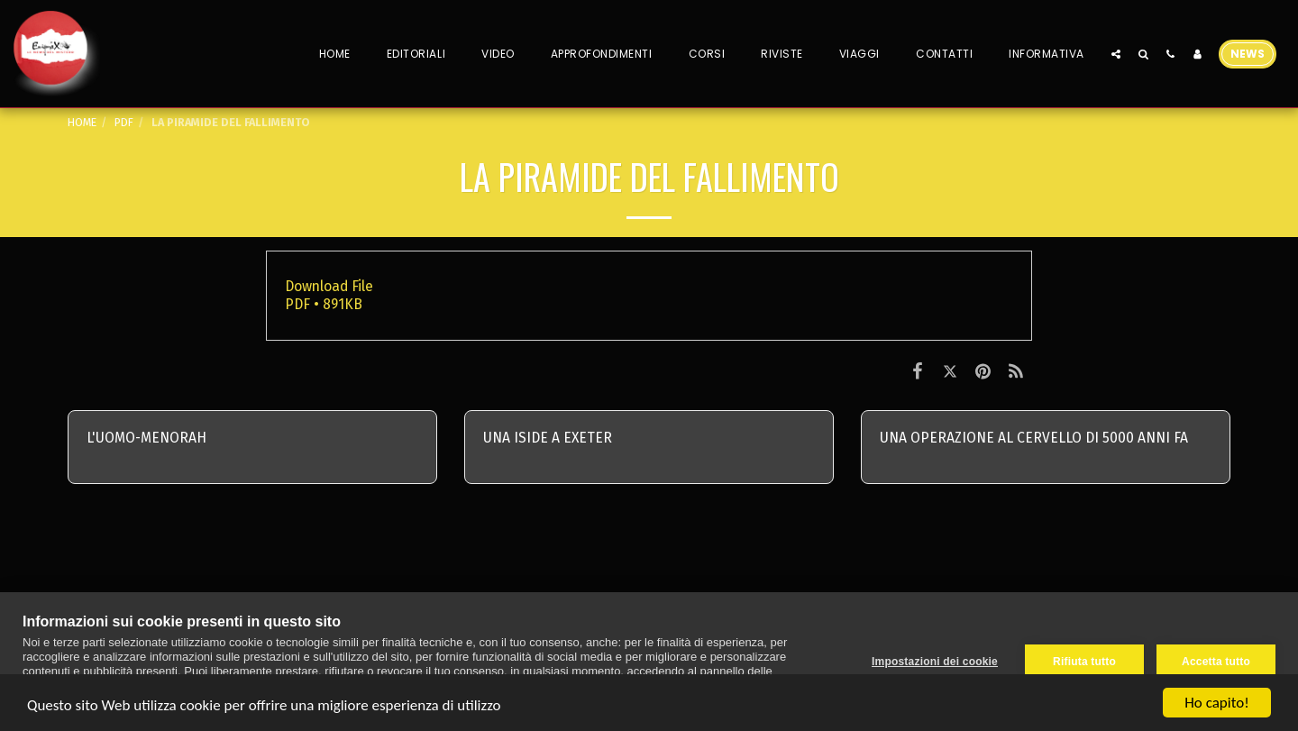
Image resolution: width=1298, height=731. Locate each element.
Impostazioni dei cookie (935, 661)
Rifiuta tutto (1084, 661)
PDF (123, 122)
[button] (1116, 53)
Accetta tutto (1216, 661)
